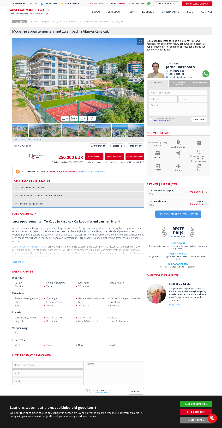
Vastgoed (45, 21)
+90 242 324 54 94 (176, 74)
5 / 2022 (157, 170)
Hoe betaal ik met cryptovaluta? (93, 171)
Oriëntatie (19, 340)
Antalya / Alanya (178, 147)
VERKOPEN (114, 11)
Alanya (65, 21)
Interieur (18, 277)
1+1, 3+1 (157, 157)
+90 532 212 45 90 (176, 71)
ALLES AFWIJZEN (196, 412)
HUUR (131, 11)
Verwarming (20, 328)
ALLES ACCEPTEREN (196, 403)
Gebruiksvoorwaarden (161, 120)
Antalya (56, 21)
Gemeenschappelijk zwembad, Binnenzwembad (198, 158)
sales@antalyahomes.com (180, 77)
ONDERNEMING (170, 11)
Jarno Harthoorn (180, 67)
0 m (198, 170)
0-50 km (178, 170)
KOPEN (96, 11)
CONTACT (206, 11)
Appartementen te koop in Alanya (30, 246)
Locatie (17, 312)
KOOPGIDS (148, 11)
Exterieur (18, 293)
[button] (140, 80)
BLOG (190, 11)
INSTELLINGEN (196, 420)
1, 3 (178, 157)
